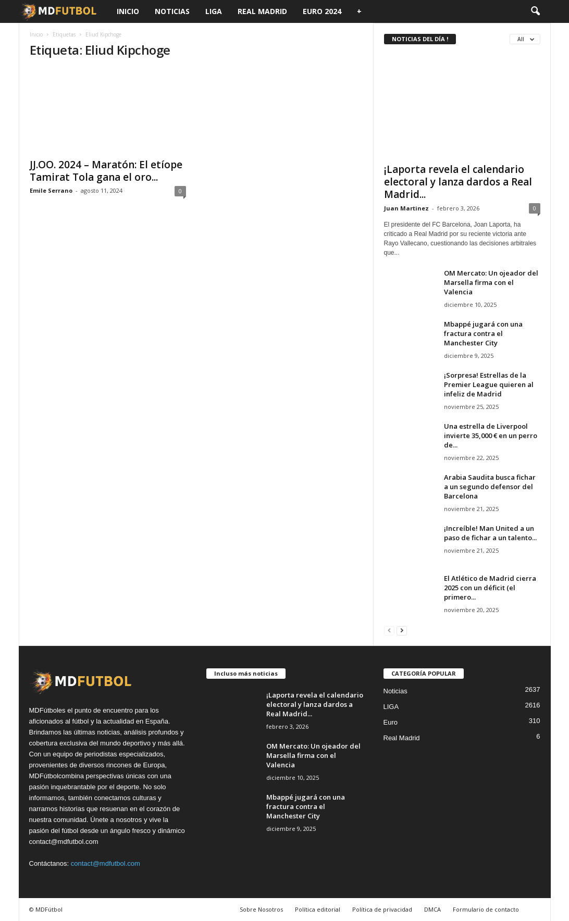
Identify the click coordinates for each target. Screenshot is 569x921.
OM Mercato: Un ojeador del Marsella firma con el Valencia (491, 282)
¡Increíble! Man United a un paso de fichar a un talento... (490, 533)
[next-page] (402, 630)
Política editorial (317, 909)
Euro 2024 (322, 11)
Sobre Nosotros (261, 909)
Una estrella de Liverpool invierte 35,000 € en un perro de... (490, 435)
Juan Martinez (406, 208)
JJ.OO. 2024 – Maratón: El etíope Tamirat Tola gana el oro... (106, 171)
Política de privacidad (382, 909)
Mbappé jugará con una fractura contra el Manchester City (483, 333)
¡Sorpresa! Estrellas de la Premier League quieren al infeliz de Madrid (489, 384)
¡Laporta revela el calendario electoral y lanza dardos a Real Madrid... (458, 182)
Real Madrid (262, 11)
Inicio (128, 11)
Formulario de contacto (486, 909)
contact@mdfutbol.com (105, 863)
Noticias (172, 11)
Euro (391, 722)
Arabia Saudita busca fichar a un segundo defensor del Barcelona (490, 486)
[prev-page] (389, 630)
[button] (535, 11)
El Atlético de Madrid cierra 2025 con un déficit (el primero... (490, 588)
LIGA (213, 11)
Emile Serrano (51, 190)
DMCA (432, 909)
